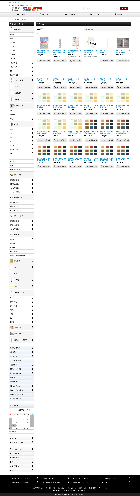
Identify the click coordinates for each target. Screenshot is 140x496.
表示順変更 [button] (88, 29)
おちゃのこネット (67, 494)
